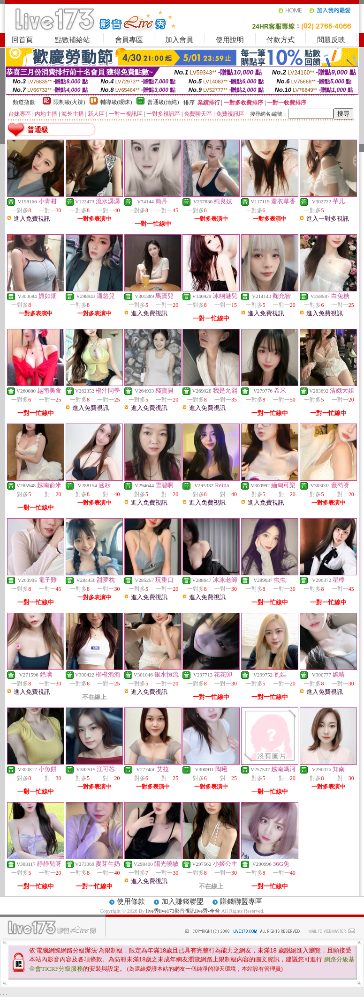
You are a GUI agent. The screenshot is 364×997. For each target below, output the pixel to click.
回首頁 (22, 40)
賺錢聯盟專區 (241, 901)
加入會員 (179, 40)
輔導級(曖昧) (116, 102)
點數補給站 (72, 40)
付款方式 (280, 40)
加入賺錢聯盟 (182, 901)
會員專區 (129, 40)
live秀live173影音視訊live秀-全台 (183, 911)
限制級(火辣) (69, 102)
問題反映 (331, 40)
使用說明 (230, 40)
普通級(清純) (163, 102)
